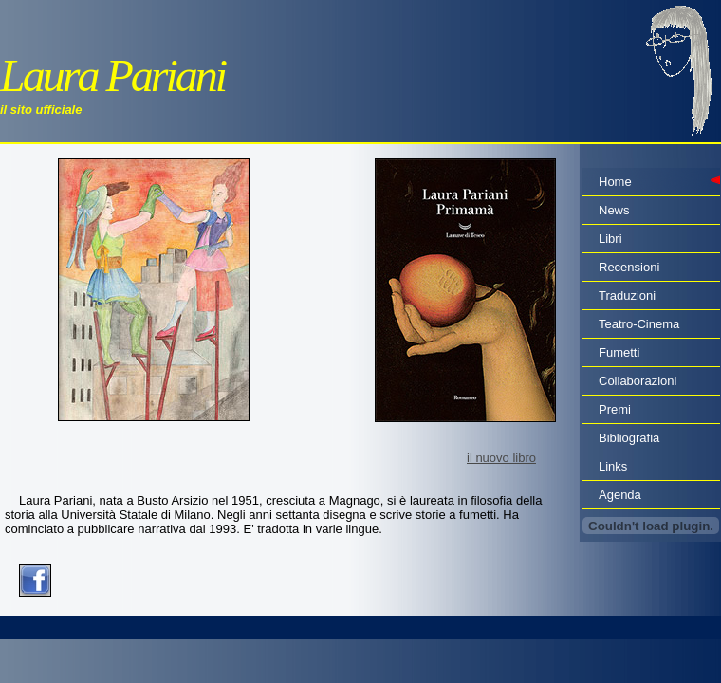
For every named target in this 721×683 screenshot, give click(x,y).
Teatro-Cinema (639, 324)
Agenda (620, 495)
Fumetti (619, 352)
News (614, 210)
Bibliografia (629, 438)
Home (615, 182)
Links (613, 466)
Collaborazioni (637, 381)
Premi (615, 409)
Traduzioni (627, 295)
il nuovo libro (501, 458)
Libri (610, 238)
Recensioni (629, 267)
